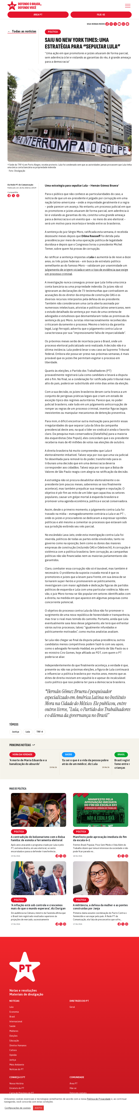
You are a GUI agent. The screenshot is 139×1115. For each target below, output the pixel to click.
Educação (14, 1040)
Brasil (121, 754)
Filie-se (101, 14)
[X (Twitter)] (115, 24)
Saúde (68, 754)
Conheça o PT (17, 1077)
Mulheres (13, 1031)
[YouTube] (119, 24)
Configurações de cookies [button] (18, 1108)
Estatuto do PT (16, 1088)
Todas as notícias (22, 31)
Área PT (38, 14)
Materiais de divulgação (26, 994)
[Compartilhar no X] (60, 856)
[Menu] (128, 6)
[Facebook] (107, 24)
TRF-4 (39, 732)
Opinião (13, 1055)
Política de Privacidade (99, 1099)
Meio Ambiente (16, 1064)
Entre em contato (78, 1093)
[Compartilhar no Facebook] (9, 195)
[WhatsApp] (123, 24)
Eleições (13, 1036)
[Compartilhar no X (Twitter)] (13, 195)
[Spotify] (127, 24)
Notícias (14, 1001)
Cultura (13, 1050)
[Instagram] (111, 24)
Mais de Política (17, 789)
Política (19, 831)
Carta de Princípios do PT (21, 1093)
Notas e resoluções (23, 990)
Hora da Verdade (22, 754)
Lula (28, 732)
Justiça (15, 732)
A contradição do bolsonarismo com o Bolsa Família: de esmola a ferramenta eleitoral (38, 838)
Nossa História (16, 1083)
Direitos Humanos (17, 1045)
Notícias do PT (16, 1069)
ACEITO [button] (38, 1108)
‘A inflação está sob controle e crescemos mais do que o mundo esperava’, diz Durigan (38, 907)
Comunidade (77, 1077)
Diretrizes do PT (79, 1001)
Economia (14, 1012)
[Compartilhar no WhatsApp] (17, 195)
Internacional (15, 1021)
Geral (72, 1007)
